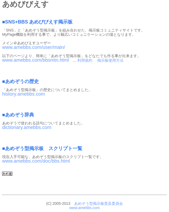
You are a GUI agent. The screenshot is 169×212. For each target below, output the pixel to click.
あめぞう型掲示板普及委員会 (98, 203)
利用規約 (84, 60)
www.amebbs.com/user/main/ (33, 47)
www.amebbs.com (84, 208)
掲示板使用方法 (110, 60)
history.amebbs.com (23, 94)
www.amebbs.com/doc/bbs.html (36, 161)
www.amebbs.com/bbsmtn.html (35, 60)
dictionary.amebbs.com (26, 127)
